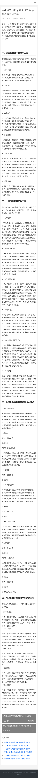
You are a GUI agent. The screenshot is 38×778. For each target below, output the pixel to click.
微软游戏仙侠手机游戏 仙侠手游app (17, 759)
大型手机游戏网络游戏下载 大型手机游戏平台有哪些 (18, 755)
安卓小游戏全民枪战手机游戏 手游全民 (18, 752)
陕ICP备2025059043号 (30, 772)
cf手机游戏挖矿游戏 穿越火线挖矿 (16, 746)
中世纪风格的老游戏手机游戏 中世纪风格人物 (18, 742)
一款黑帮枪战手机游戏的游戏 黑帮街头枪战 (18, 749)
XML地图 (19, 775)
